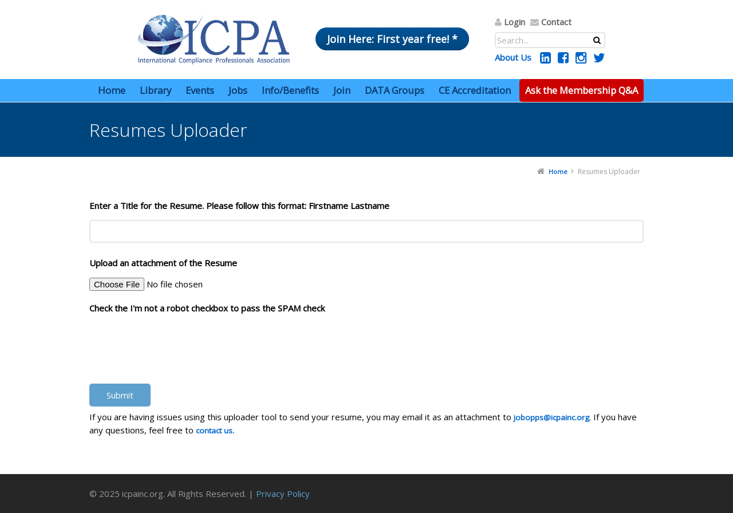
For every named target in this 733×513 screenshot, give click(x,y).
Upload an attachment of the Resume (163, 263)
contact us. (215, 430)
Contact (556, 21)
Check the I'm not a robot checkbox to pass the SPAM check (207, 308)
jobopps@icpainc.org (551, 417)
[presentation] (176, 343)
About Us (513, 57)
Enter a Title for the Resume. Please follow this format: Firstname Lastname (239, 205)
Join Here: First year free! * (392, 39)
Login (514, 21)
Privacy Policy (283, 493)
